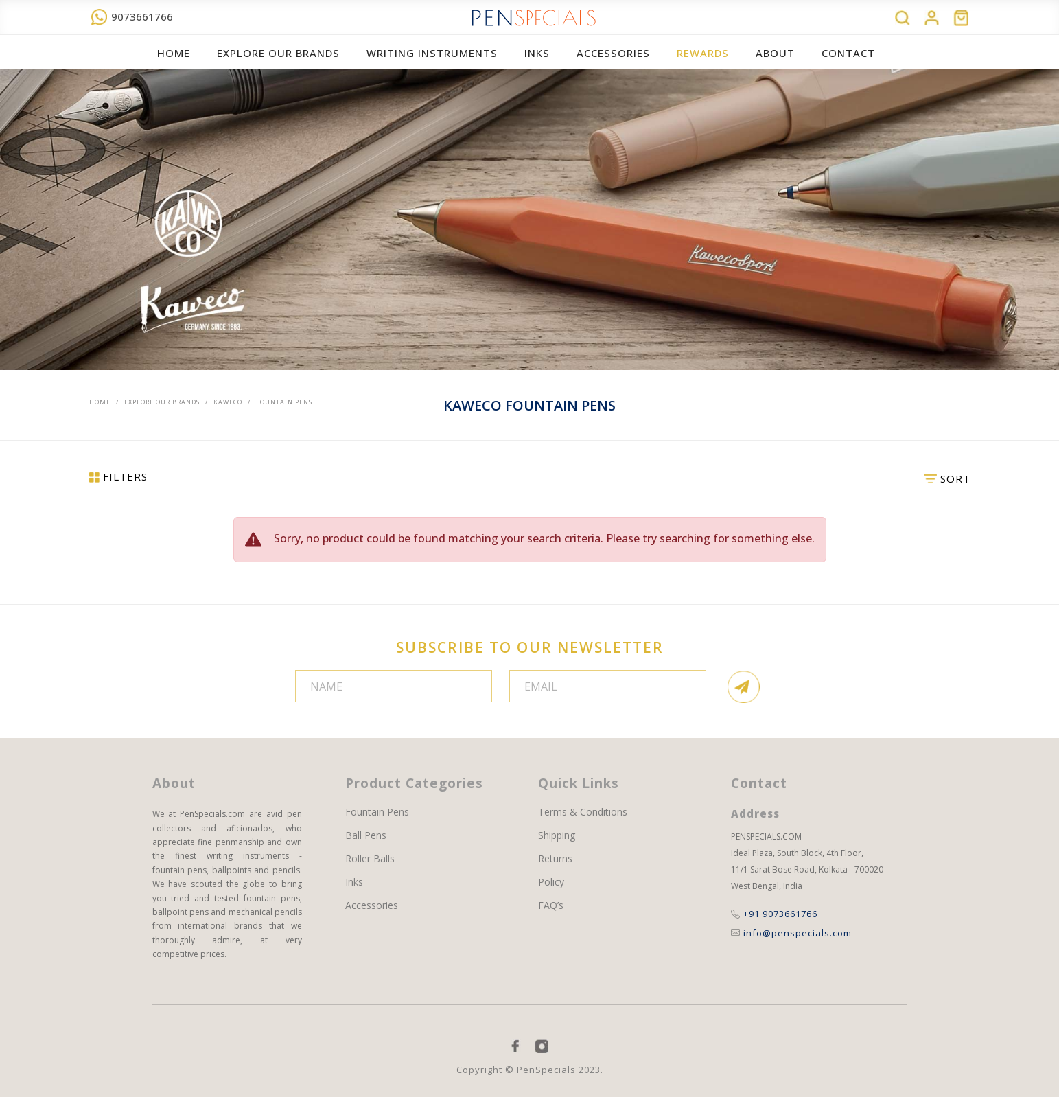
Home (173, 53)
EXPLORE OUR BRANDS (278, 53)
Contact (848, 53)
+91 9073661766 (774, 914)
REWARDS (703, 53)
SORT (947, 478)
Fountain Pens (377, 812)
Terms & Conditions (582, 812)
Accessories (371, 905)
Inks (537, 53)
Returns (555, 859)
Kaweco (227, 401)
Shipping (556, 835)
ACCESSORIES (613, 53)
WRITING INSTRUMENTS (432, 53)
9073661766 (132, 16)
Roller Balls (370, 859)
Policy (551, 882)
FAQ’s (550, 905)
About (775, 53)
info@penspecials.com (791, 933)
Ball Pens (365, 835)
